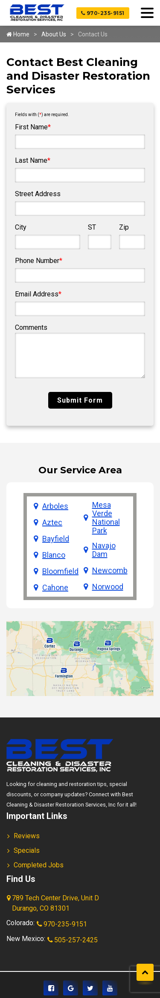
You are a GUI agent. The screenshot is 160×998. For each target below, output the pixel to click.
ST (92, 227)
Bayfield (55, 539)
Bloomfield (60, 571)
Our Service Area (80, 470)
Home (17, 34)
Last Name (32, 160)
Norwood (107, 587)
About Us (53, 34)
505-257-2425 (73, 940)
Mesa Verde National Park (106, 518)
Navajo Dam (104, 550)
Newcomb (110, 570)
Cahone (55, 587)
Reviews (27, 836)
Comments (31, 327)
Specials (27, 850)
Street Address (38, 194)
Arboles (55, 506)
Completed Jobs (39, 865)
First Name (33, 127)
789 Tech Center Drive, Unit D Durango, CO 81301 (53, 904)
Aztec (52, 522)
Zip (124, 227)
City (20, 227)
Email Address (38, 294)
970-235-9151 (103, 13)
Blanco (53, 555)
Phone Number (38, 261)
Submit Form (80, 400)
